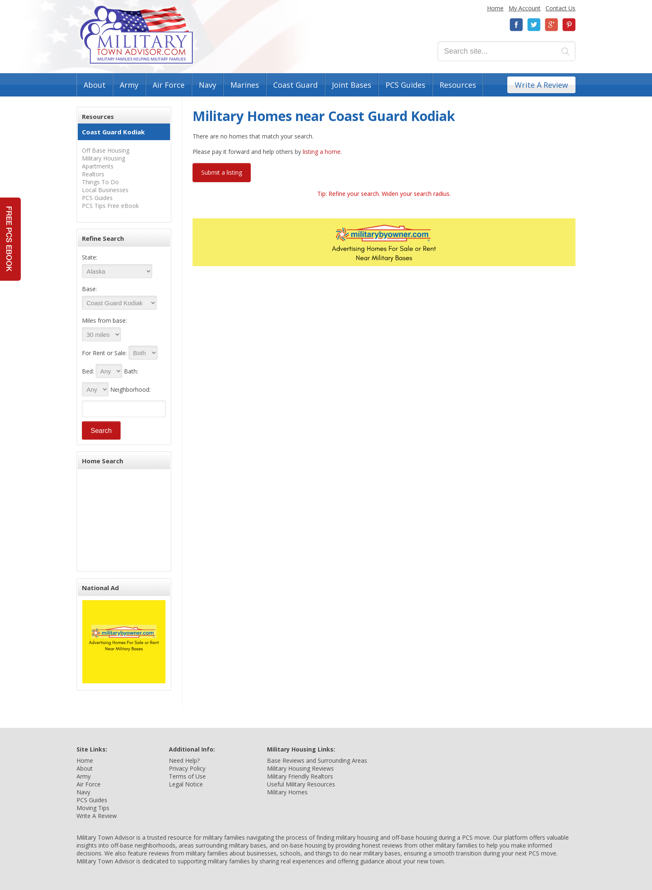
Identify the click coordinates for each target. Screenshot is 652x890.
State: (89, 257)
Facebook (516, 24)
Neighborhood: (130, 389)
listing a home (322, 152)
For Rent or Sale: (104, 353)
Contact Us (560, 8)
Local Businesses (105, 190)
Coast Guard (295, 85)
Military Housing (103, 158)
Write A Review (541, 85)
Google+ (551, 24)
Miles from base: (104, 320)
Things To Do (100, 182)
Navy (207, 85)
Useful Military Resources (301, 784)
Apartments (98, 166)
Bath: (131, 371)
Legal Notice (186, 784)
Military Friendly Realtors (300, 776)
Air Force (169, 85)
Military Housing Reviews (300, 768)
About (95, 85)
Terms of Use (187, 776)
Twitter (534, 24)
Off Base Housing (105, 150)
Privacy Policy (187, 768)
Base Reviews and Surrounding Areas (317, 760)
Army (129, 85)
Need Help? (184, 760)
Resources (458, 85)
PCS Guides (405, 85)
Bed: (88, 371)
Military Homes (287, 792)
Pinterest (568, 24)
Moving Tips (93, 808)
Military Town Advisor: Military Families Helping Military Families (137, 34)
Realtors (93, 174)
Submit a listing (221, 172)
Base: (89, 289)
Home (495, 8)
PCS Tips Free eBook (110, 206)
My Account (525, 8)
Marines (244, 85)
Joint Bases (351, 85)
